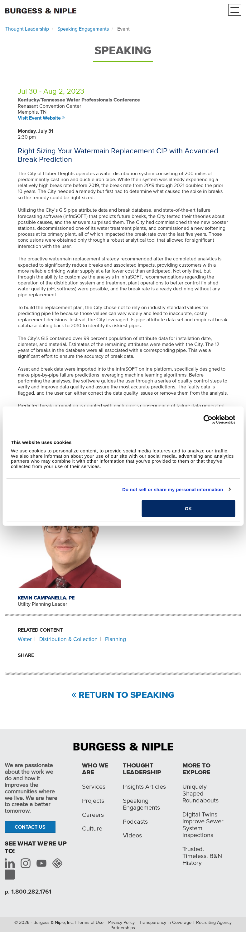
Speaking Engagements (83, 29)
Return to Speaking (127, 695)
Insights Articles (144, 786)
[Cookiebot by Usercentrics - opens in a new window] (208, 419)
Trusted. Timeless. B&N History (202, 856)
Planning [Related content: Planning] (115, 639)
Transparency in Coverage (165, 922)
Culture (92, 828)
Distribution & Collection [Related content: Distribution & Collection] (68, 639)
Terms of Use (91, 922)
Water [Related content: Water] (25, 639)
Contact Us (30, 827)
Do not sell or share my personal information (172, 489)
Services (93, 786)
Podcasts (135, 821)
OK (188, 508)
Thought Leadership (27, 29)
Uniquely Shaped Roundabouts (200, 793)
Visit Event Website (39, 118)
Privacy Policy (121, 922)
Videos (132, 835)
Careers (93, 814)
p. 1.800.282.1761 (28, 891)
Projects (93, 800)
